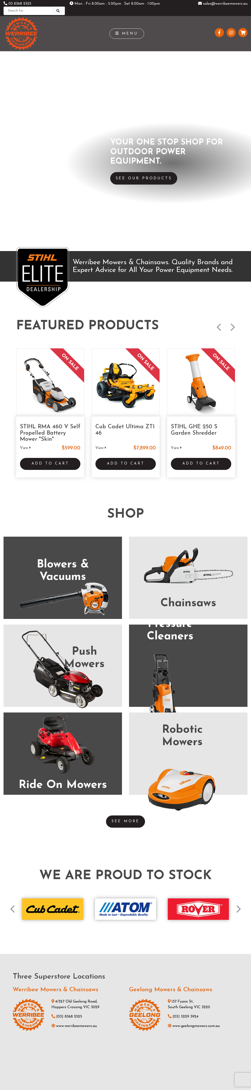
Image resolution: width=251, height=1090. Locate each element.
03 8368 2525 (17, 4)
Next (233, 82)
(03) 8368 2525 (66, 769)
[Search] (28, 11)
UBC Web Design (133, 1065)
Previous (219, 82)
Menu (126, 33)
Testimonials (81, 1042)
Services (77, 1019)
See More (125, 573)
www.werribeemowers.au (74, 778)
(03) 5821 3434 (66, 884)
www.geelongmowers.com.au (194, 778)
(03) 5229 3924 (183, 769)
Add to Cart (50, 219)
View (25, 203)
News (75, 1027)
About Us (79, 1035)
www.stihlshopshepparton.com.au (82, 894)
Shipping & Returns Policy (101, 1075)
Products (78, 1011)
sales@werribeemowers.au (222, 4)
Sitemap (163, 1075)
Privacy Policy (138, 1075)
